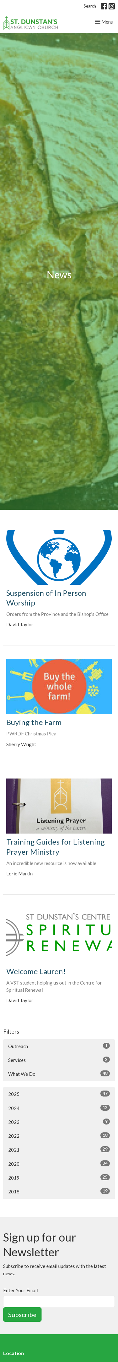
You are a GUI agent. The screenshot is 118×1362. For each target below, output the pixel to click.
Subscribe (22, 1314)
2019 (59, 1177)
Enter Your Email (20, 1290)
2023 (59, 1122)
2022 (59, 1135)
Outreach (59, 1046)
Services (59, 1060)
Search (90, 5)
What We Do (59, 1073)
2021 (59, 1149)
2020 (59, 1163)
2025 (59, 1094)
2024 (59, 1108)
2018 (59, 1191)
